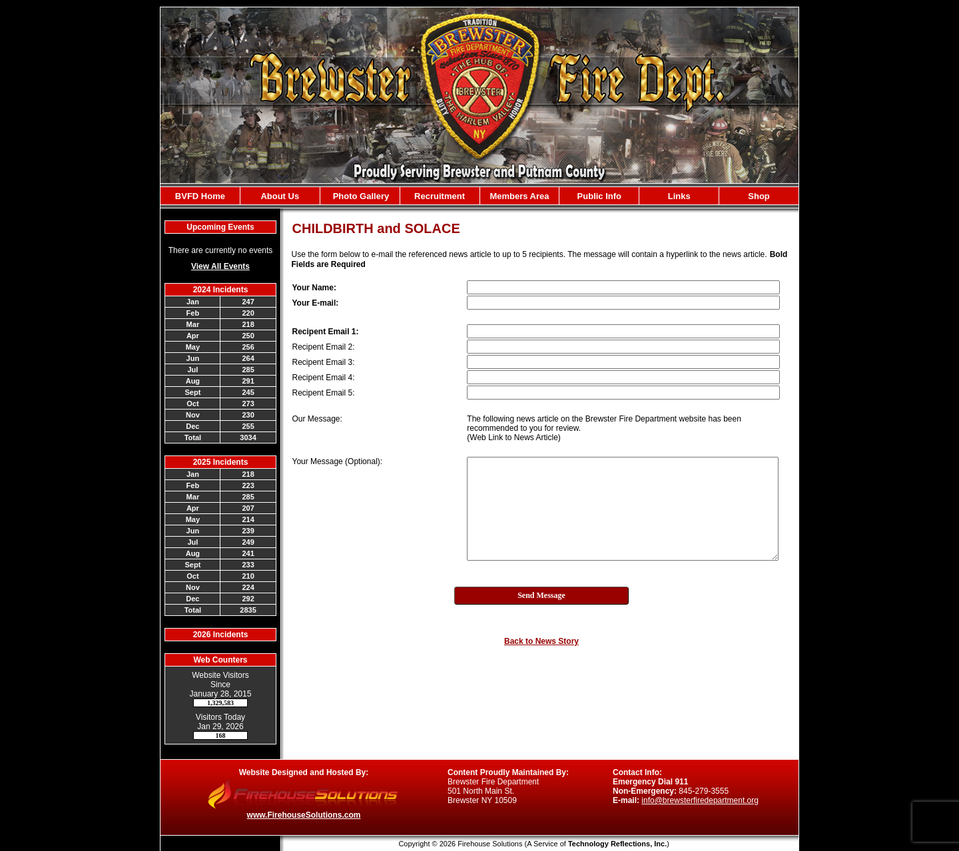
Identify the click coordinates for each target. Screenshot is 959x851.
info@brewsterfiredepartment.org (700, 800)
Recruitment (439, 196)
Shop (759, 196)
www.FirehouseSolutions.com (304, 815)
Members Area (519, 196)
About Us (279, 196)
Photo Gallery (359, 196)
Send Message (541, 595)
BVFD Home (200, 196)
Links (679, 196)
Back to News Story (541, 641)
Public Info (599, 196)
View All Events (220, 266)
